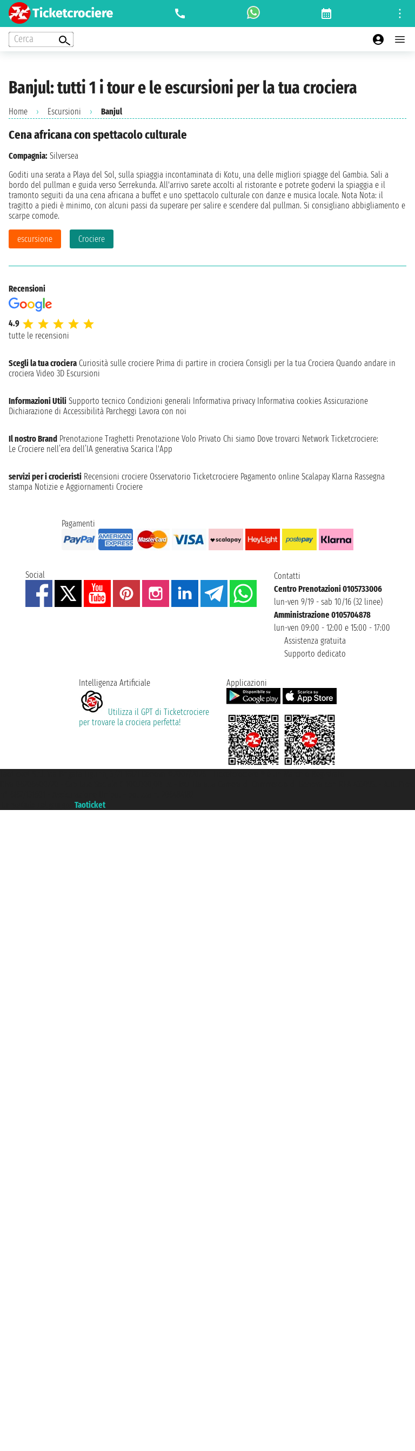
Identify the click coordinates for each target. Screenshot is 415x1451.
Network (315, 439)
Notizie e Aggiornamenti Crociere (89, 487)
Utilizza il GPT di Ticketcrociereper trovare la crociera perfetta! (144, 717)
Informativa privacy (224, 401)
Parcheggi (121, 411)
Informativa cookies (289, 401)
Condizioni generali (159, 401)
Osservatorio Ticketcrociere (194, 476)
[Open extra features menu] (41, 39)
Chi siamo (239, 439)
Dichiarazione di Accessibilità (56, 411)
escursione (34, 239)
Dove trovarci (278, 439)
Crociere (91, 239)
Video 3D (50, 373)
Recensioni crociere (116, 476)
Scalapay (316, 476)
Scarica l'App (151, 449)
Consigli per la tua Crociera (290, 363)
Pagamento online (269, 476)
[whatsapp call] (253, 13)
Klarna (342, 476)
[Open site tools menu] (399, 13)
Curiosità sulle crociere (116, 363)
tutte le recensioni (39, 335)
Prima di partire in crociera (200, 363)
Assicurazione (346, 401)
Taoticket (90, 805)
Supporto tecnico (97, 401)
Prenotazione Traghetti (96, 439)
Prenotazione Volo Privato (178, 439)
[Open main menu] (399, 39)
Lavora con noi (162, 411)
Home (18, 111)
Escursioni (64, 111)
